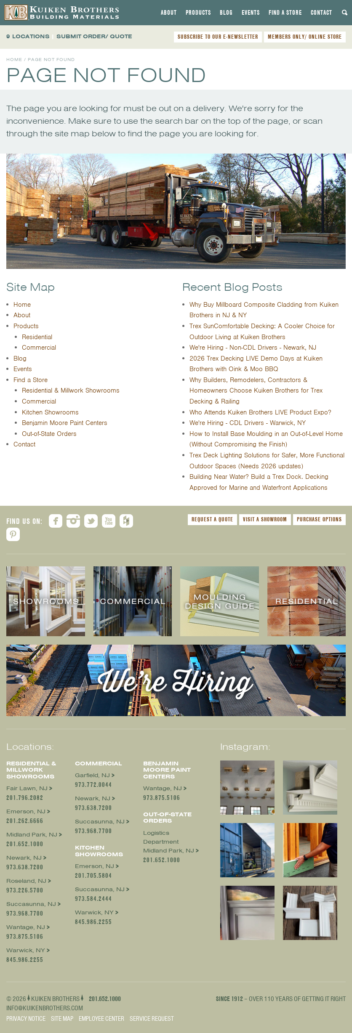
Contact (321, 12)
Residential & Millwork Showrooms (71, 390)
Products (198, 12)
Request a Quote (212, 519)
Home (14, 59)
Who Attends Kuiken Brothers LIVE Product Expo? (260, 412)
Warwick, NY (25, 950)
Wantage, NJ (25, 927)
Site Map (62, 1018)
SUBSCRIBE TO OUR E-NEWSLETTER (218, 36)
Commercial (39, 347)
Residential (37, 337)
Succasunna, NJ (31, 904)
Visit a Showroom (265, 519)
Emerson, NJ (25, 811)
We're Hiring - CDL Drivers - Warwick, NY (247, 423)
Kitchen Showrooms (50, 412)
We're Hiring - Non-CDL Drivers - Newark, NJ (252, 347)
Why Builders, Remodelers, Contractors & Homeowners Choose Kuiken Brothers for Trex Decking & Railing (256, 391)
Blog (226, 12)
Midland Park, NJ (31, 834)
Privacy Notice (25, 1018)
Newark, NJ (24, 857)
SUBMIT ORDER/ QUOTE (94, 36)
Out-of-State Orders (49, 434)
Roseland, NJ (26, 880)
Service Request (152, 1018)
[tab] (168, 12)
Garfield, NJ (92, 775)
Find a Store (285, 12)
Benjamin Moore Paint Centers (64, 423)
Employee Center (101, 1018)
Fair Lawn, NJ (27, 788)
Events (251, 12)
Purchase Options (319, 519)
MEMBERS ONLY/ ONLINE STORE (305, 36)
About (169, 12)
